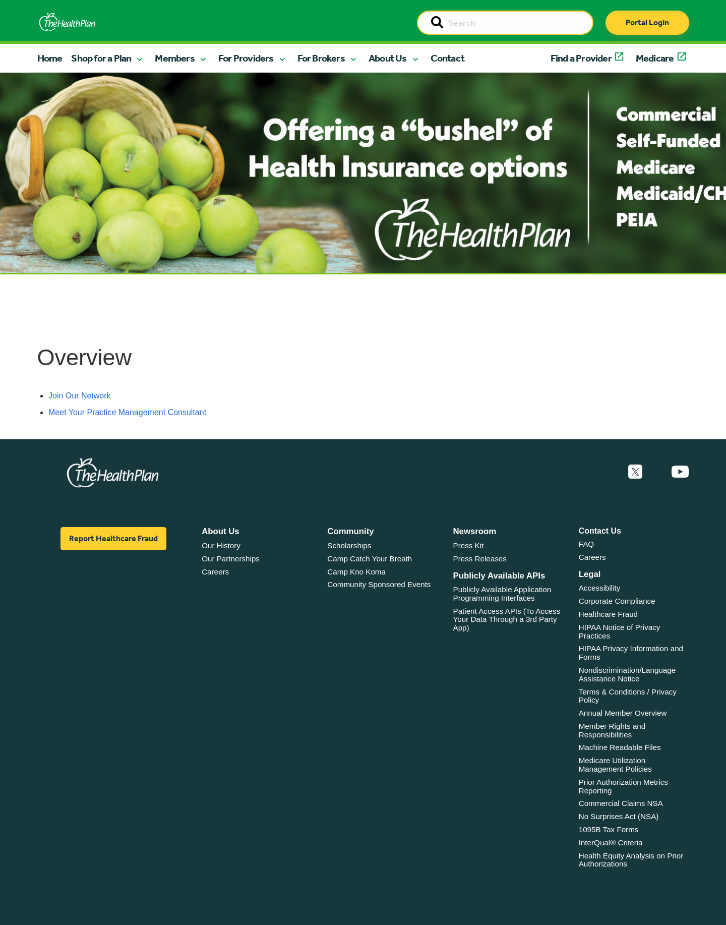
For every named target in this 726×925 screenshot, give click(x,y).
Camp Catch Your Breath (369, 558)
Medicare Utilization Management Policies (615, 764)
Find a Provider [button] (581, 58)
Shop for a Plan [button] (101, 58)
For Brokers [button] (321, 58)
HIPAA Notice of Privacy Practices (619, 631)
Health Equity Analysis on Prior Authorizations (631, 860)
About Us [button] (388, 58)
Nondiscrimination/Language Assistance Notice (627, 674)
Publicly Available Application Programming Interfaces (502, 593)
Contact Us (600, 531)
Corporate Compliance (617, 601)
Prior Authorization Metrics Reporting (623, 786)
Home (50, 58)
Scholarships (349, 545)
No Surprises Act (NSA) (619, 816)
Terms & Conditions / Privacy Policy (628, 696)
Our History (221, 545)
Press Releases (480, 558)
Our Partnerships (231, 558)
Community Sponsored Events (379, 584)
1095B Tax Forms (609, 829)
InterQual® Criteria (611, 842)
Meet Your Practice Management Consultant (127, 412)
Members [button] (174, 58)
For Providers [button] (246, 58)
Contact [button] (447, 58)
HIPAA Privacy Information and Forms (631, 652)
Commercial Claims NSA (621, 803)
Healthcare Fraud (608, 614)
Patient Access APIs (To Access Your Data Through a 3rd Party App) (507, 619)
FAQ (586, 544)
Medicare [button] (655, 58)
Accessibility (600, 588)
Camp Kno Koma (356, 571)
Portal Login (647, 22)
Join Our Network (79, 395)
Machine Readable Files (620, 747)
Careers (215, 571)
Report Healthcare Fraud (113, 538)
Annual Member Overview (623, 713)
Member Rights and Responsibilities (612, 730)
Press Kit (468, 545)
